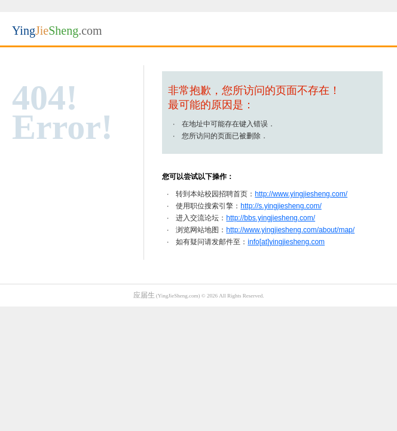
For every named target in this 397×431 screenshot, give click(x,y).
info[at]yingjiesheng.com (286, 242)
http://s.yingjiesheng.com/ (280, 206)
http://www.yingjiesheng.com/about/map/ (290, 230)
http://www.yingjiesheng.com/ (301, 194)
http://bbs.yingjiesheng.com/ (270, 218)
